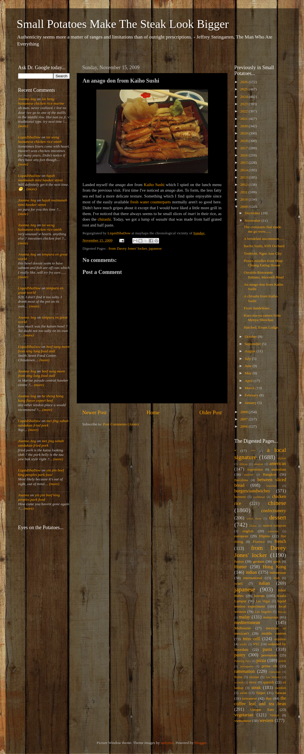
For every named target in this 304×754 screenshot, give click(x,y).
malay (244, 617)
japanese (155, 248)
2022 (244, 111)
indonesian (278, 572)
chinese (277, 503)
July (248, 358)
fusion (239, 561)
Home (153, 412)
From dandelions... (258, 308)
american (277, 463)
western (266, 720)
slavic (253, 682)
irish (277, 578)
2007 (244, 419)
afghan (282, 458)
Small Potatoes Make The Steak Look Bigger (123, 24)
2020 (244, 126)
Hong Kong (274, 566)
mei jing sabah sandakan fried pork (43, 423)
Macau (282, 611)
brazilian (271, 485)
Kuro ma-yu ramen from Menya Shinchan (262, 317)
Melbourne (242, 628)
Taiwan (280, 693)
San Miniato (273, 677)
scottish (239, 682)
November (253, 220)
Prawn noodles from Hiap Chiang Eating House (263, 263)
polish (282, 661)
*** (253, 450)
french (280, 541)
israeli (238, 584)
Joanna (23, 495)
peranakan (269, 655)
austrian (248, 474)
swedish (280, 688)
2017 (244, 148)
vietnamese (243, 721)
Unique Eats (262, 709)
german (258, 561)
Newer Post (94, 412)
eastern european (274, 525)
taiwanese (249, 698)
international (252, 578)
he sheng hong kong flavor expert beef (41, 398)
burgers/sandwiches (252, 490)
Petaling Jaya (242, 661)
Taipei (260, 693)
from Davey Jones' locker (128, 248)
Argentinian (255, 469)
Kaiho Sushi (154, 184)
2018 (244, 141)
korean (259, 596)
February (252, 395)
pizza (261, 660)
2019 (244, 133)
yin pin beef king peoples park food (41, 472)
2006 (244, 426)
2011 (244, 192)
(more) (23, 126)
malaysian (270, 617)
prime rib (269, 666)
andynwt (167, 743)
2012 (244, 184)
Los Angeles (263, 612)
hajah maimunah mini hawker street (40, 178)
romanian (275, 671)
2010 (244, 199)
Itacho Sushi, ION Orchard (264, 246)
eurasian (273, 531)
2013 (244, 177)
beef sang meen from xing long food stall (44, 349)
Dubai (253, 525)
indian (251, 572)
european (241, 536)
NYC (256, 644)
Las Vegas (263, 601)
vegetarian (243, 714)
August (251, 351)
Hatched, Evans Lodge (261, 327)
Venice (274, 715)
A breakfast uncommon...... (264, 239)
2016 (244, 155)
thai (268, 698)
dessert (277, 517)
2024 (244, 97)
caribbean (259, 496)
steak (256, 687)
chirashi (104, 219)
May (249, 373)
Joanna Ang (27, 99)
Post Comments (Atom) (121, 424)
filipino (264, 536)
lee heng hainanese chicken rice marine (41, 101)
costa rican (254, 518)
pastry (240, 654)
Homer (240, 566)
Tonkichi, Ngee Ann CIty (263, 253)
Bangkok (270, 474)
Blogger (201, 743)
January (251, 403)
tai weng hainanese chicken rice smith (40, 139)
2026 (244, 82)
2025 (244, 89)
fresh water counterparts (150, 202)
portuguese (246, 666)
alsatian (258, 464)
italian (264, 583)
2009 (244, 206)
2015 (244, 162)
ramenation (244, 671)
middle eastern (274, 633)
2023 (244, 104)
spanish (268, 682)
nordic (243, 644)
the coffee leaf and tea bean (260, 701)
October (251, 336)
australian (278, 469)
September (253, 344)
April (249, 381)
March (250, 388)
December (253, 213)
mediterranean (247, 622)
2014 (244, 170)
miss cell (251, 638)
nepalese (280, 639)
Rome (238, 677)
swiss (243, 693)
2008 (244, 412)
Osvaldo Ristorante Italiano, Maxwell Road (264, 274)
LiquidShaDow (29, 137)
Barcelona (241, 480)
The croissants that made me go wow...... (262, 229)
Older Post (210, 412)
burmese (240, 497)
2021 (244, 119)
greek (277, 561)
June (249, 366)
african (243, 464)
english (248, 531)
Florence (259, 542)
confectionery (273, 510)
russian (254, 677)
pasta (267, 649)
